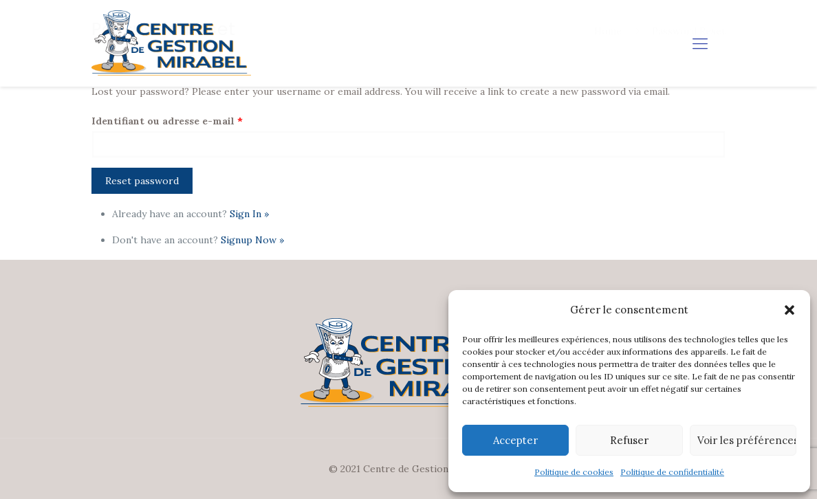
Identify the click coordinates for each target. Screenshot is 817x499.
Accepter (515, 440)
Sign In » (249, 214)
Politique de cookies (573, 472)
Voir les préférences (746, 440)
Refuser (629, 440)
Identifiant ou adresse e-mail (167, 121)
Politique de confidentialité (672, 472)
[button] (789, 310)
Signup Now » (252, 240)
